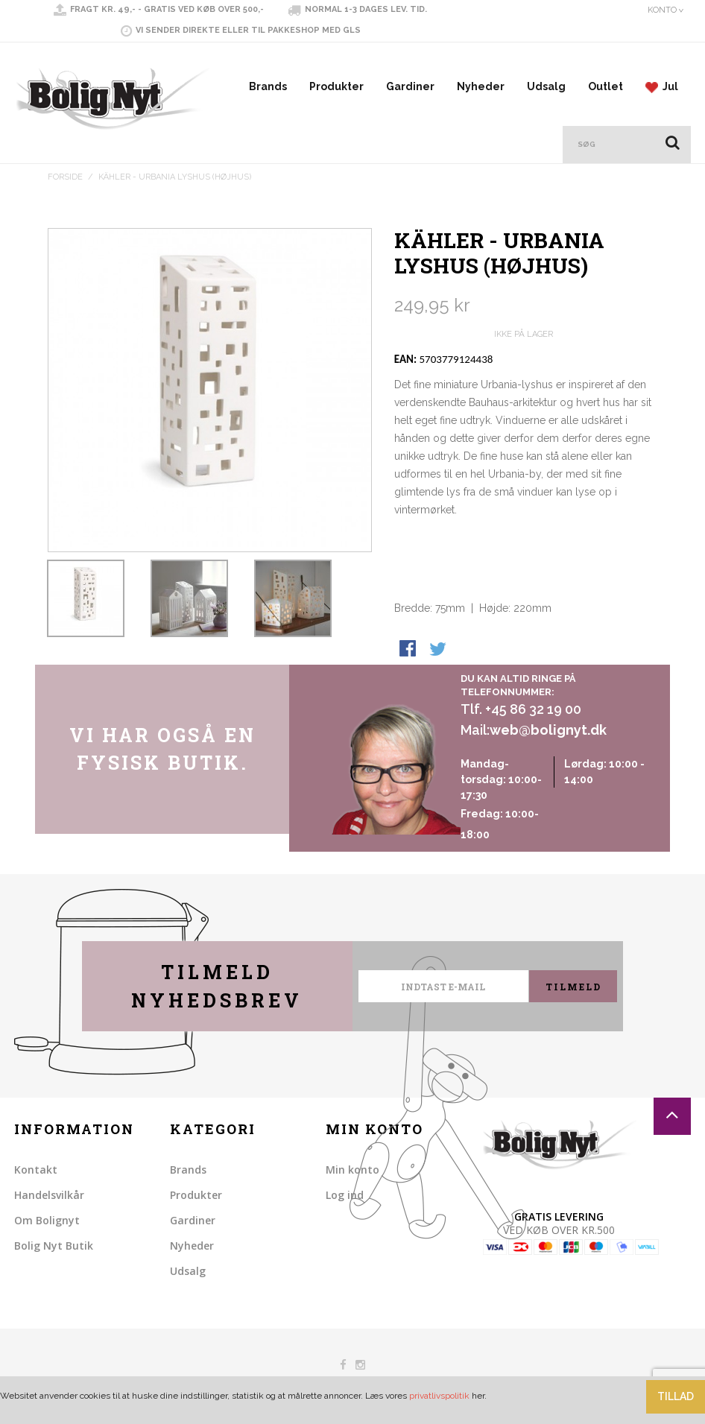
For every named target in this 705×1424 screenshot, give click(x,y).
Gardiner (410, 86)
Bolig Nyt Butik (53, 1245)
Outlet (605, 86)
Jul (661, 86)
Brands (268, 86)
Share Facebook (409, 649)
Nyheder (481, 86)
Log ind (345, 1195)
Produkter (336, 86)
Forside (65, 177)
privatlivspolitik (439, 1395)
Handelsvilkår (49, 1195)
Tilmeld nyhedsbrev (217, 986)
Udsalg (546, 86)
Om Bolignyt (47, 1220)
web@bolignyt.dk (548, 730)
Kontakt (35, 1169)
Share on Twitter (439, 649)
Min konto (352, 1169)
